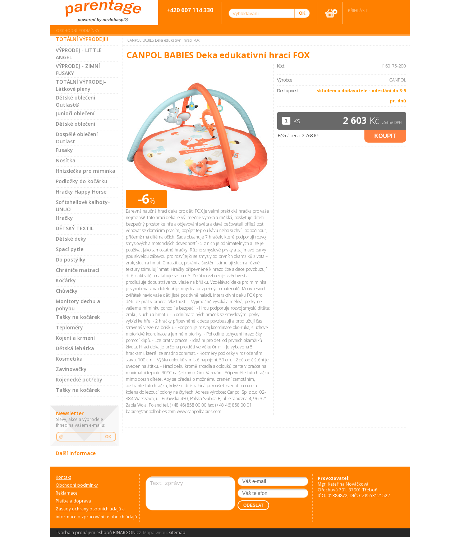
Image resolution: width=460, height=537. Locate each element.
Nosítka (65, 160)
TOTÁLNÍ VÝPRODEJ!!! (82, 39)
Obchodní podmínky (78, 30)
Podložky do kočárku (81, 181)
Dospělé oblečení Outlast (77, 138)
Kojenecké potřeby (79, 379)
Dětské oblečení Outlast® (75, 101)
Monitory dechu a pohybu (78, 305)
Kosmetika (69, 358)
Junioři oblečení (75, 113)
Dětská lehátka (75, 348)
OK (108, 436)
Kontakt (63, 477)
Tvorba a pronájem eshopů (84, 532)
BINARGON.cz (127, 532)
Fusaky (64, 150)
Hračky (64, 217)
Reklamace (67, 493)
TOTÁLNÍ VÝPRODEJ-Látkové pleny (81, 85)
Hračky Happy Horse (81, 191)
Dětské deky (71, 238)
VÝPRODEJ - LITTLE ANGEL (79, 54)
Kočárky (66, 280)
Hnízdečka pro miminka (85, 170)
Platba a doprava (73, 501)
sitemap (177, 532)
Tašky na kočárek (78, 317)
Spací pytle (69, 249)
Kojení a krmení (75, 337)
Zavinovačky (71, 369)
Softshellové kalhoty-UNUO (83, 206)
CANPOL (397, 80)
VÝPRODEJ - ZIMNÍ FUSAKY (78, 70)
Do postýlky (71, 259)
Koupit (385, 136)
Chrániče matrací (77, 270)
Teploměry (69, 327)
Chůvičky (67, 290)
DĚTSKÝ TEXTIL (74, 228)
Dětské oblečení (75, 123)
